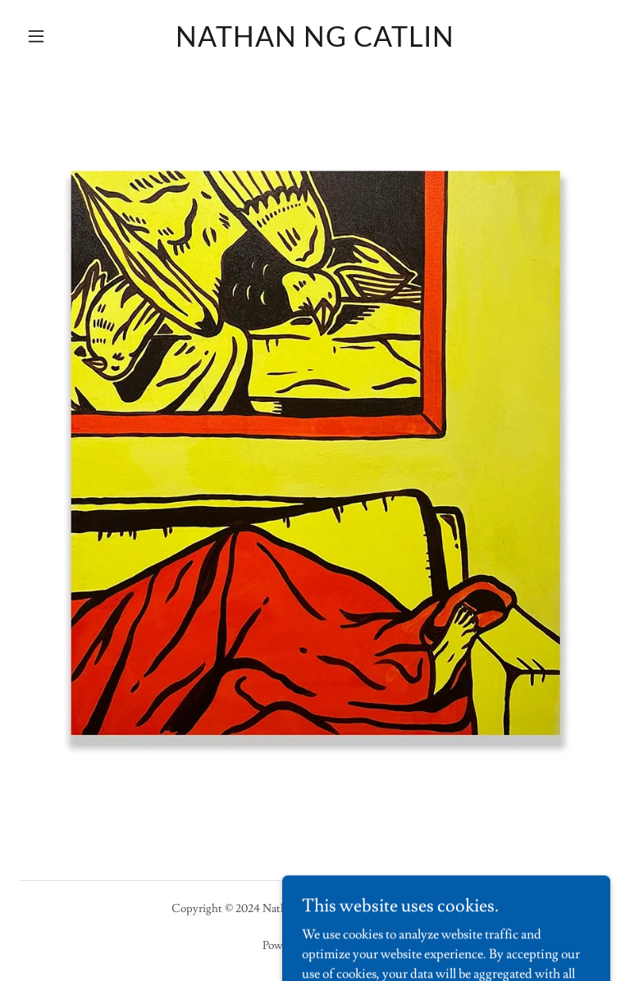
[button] (64, 36)
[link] (315, 42)
